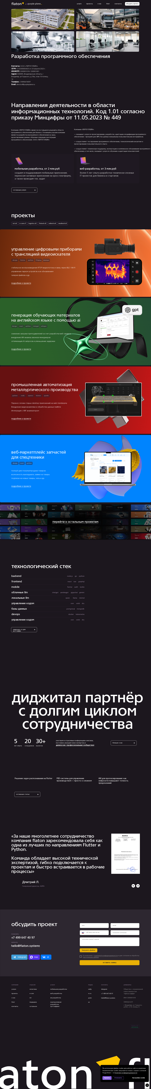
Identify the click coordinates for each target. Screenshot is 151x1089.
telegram (104, 989)
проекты (15, 993)
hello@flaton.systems (108, 998)
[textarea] (109, 941)
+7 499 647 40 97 (107, 993)
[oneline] (125, 932)
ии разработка (55, 998)
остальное (33, 1006)
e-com (32, 993)
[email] (125, 925)
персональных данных (91, 957)
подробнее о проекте (21, 283)
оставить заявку (109, 963)
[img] (138, 886)
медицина (33, 1002)
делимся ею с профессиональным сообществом (75, 745)
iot (30, 998)
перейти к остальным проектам (75, 522)
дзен (90, 998)
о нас (13, 998)
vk (89, 1002)
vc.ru (89, 993)
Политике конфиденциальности (125, 1073)
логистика (33, 989)
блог (13, 1002)
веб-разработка (56, 993)
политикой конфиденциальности (106, 955)
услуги (14, 989)
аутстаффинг (55, 1006)
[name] (94, 925)
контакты (15, 1006)
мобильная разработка (58, 989)
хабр (90, 989)
